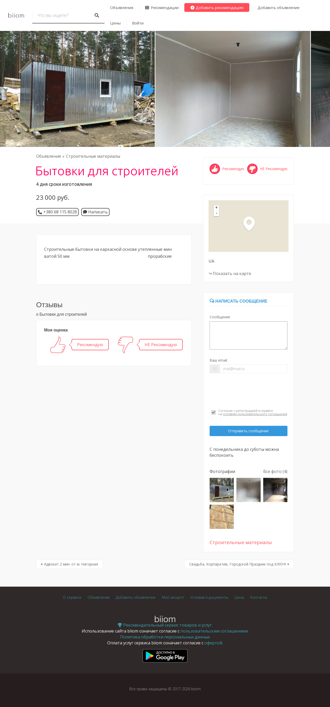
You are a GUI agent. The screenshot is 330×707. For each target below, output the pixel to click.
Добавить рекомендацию (217, 7)
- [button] (216, 213)
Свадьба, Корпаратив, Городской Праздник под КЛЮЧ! (237, 564)
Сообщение (220, 316)
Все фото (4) (275, 471)
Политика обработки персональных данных (165, 637)
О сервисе (72, 597)
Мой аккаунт (173, 597)
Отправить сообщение (248, 430)
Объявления (121, 7)
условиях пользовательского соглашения (255, 414)
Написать (95, 212)
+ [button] (216, 208)
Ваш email (218, 360)
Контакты (258, 597)
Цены (115, 23)
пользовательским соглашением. (214, 631)
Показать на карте (232, 273)
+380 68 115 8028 (60, 212)
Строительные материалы (93, 156)
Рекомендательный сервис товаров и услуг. (165, 625)
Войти (138, 23)
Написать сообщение (238, 301)
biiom (16, 15)
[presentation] (248, 391)
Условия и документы (209, 597)
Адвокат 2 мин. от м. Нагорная (71, 564)
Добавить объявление (279, 7)
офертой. (213, 643)
